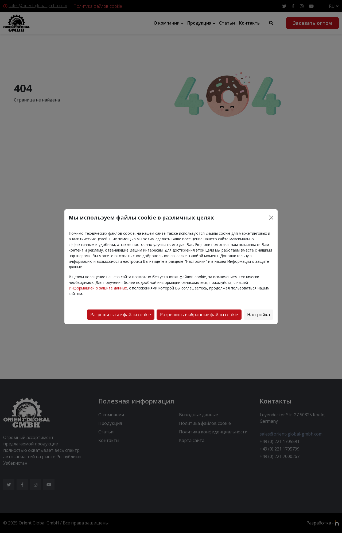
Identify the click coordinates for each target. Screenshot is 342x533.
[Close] (271, 217)
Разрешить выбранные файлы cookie (199, 315)
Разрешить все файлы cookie (120, 315)
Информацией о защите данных (98, 288)
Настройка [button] (258, 315)
